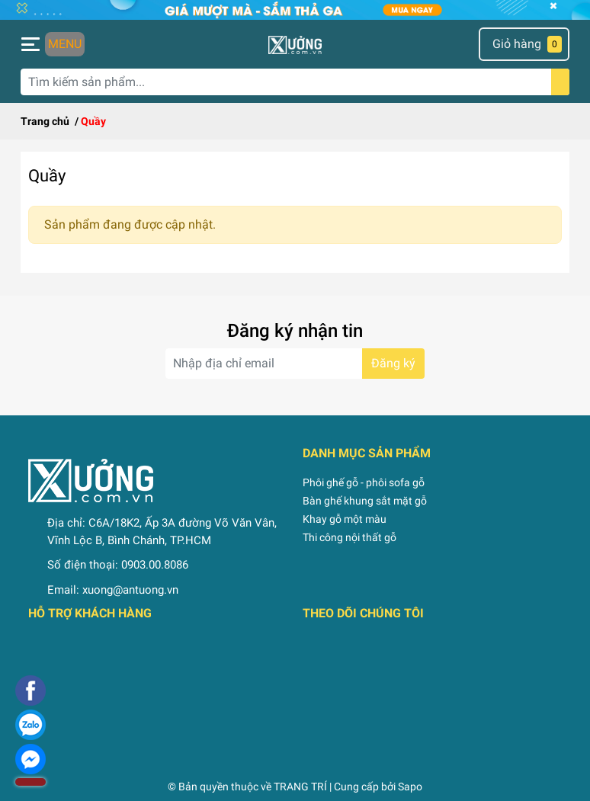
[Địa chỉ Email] (295, 363)
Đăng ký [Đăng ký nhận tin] (393, 363)
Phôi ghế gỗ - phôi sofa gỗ (364, 482)
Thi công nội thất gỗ (349, 537)
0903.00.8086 (154, 565)
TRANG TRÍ (300, 786)
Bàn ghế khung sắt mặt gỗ (365, 501)
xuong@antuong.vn (130, 590)
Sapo (410, 786)
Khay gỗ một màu (344, 519)
